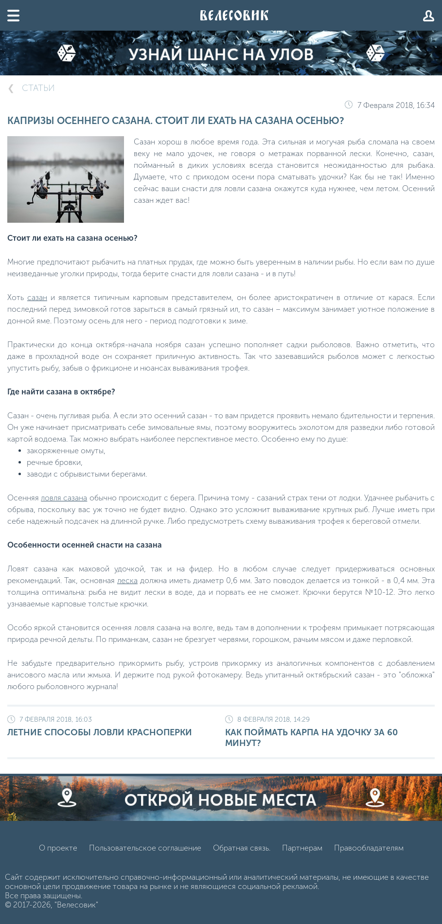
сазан (37, 297)
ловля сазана (64, 497)
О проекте (58, 848)
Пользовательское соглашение (145, 848)
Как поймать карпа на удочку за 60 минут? (330, 731)
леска (127, 580)
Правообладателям (369, 848)
